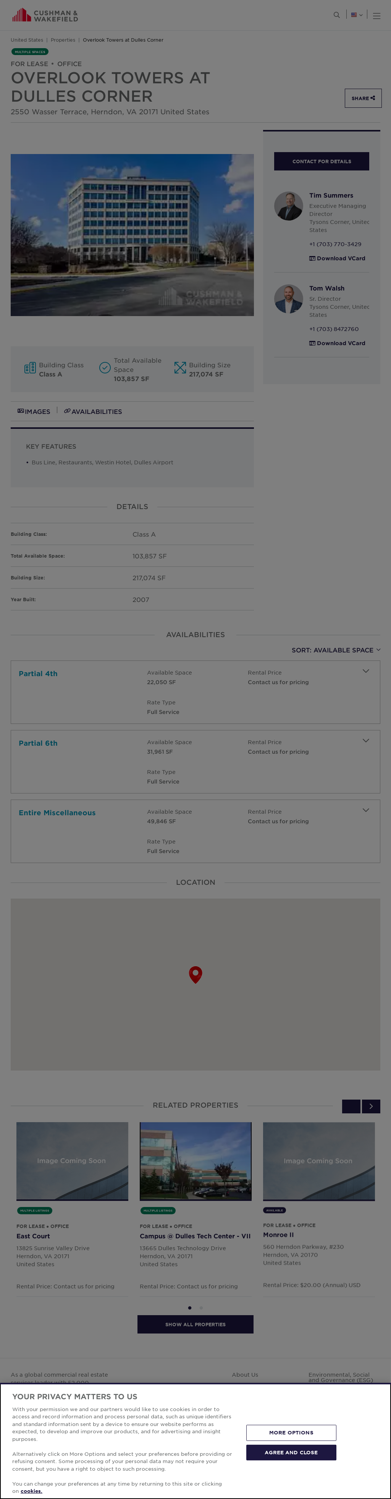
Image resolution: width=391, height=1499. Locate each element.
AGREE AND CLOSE (291, 1452)
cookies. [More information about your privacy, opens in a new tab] (31, 1491)
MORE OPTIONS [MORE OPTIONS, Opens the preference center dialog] (291, 1432)
